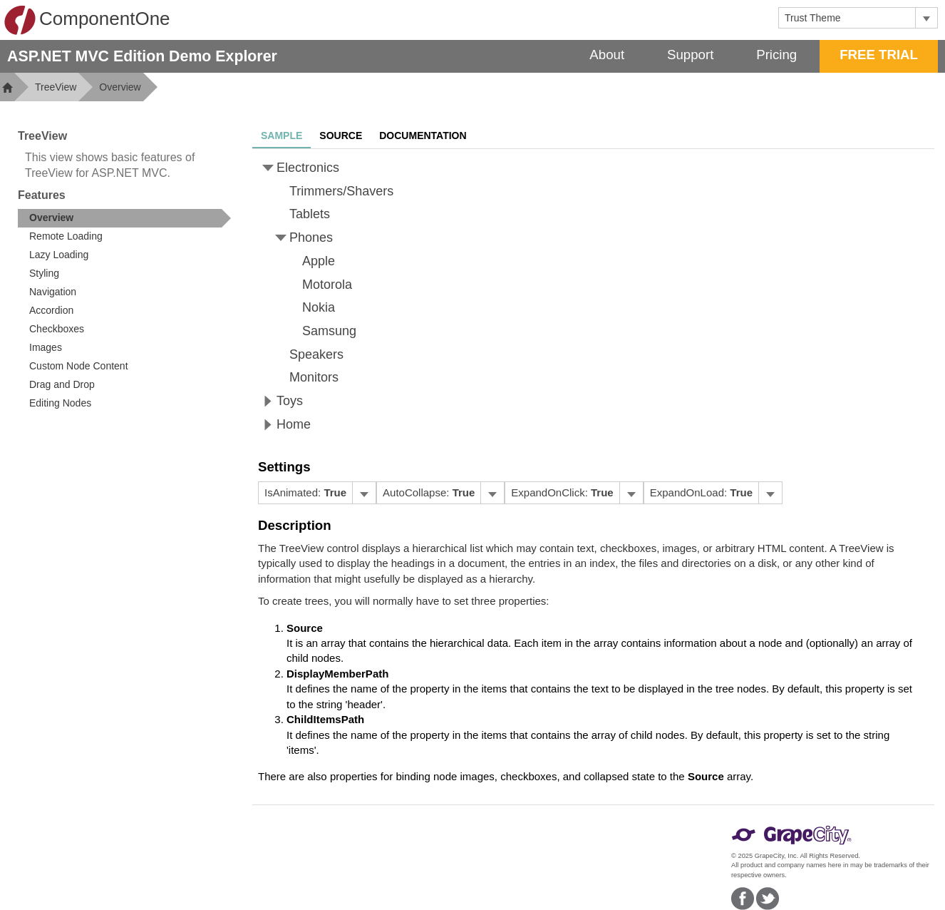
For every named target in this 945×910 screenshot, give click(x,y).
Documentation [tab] (422, 135)
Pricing (776, 54)
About (606, 54)
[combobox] (847, 18)
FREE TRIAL (879, 54)
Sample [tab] (281, 135)
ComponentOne (87, 20)
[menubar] (317, 492)
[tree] (593, 296)
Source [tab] (340, 135)
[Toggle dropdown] (926, 18)
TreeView (55, 87)
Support (690, 54)
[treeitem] (124, 218)
